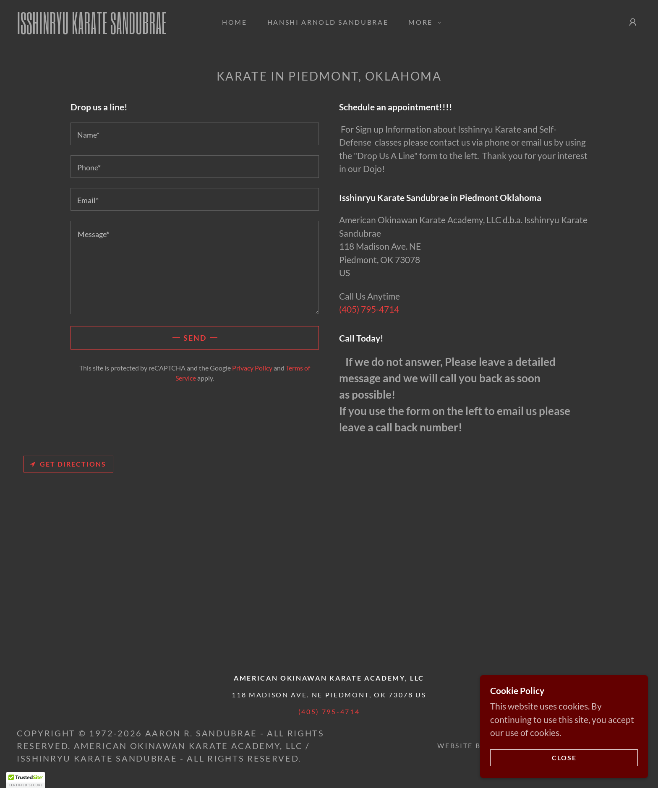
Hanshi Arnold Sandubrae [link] (327, 22)
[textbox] (194, 134)
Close (564, 758)
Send (194, 337)
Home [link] (234, 22)
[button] (422, 22)
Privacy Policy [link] (252, 368)
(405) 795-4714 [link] (369, 309)
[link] (104, 30)
